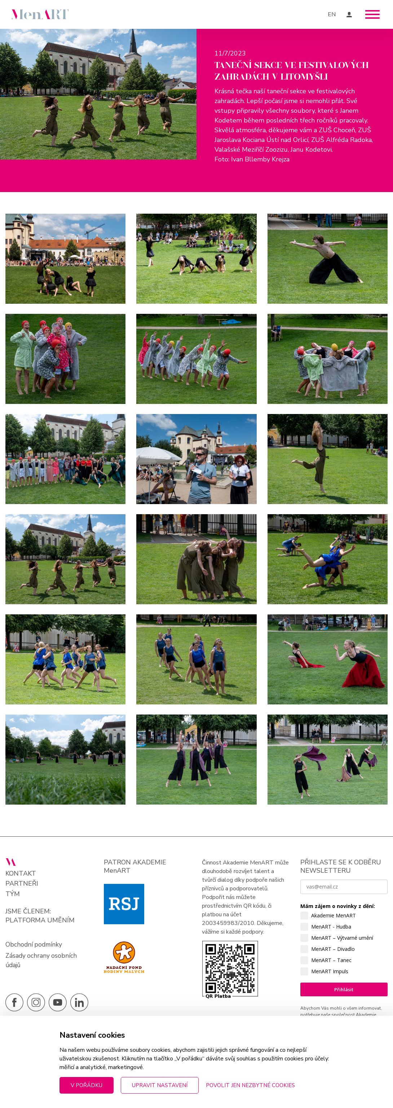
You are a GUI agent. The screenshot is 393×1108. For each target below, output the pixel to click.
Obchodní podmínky (34, 964)
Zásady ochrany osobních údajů (41, 980)
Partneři (21, 903)
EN (332, 14)
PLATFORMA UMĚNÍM (40, 939)
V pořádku (86, 1085)
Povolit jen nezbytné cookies (250, 1085)
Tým (12, 913)
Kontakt (20, 893)
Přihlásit (343, 1009)
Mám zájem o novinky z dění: (337, 925)
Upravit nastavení (159, 1085)
